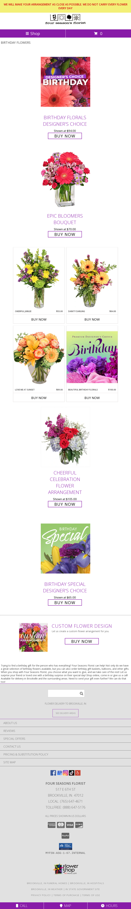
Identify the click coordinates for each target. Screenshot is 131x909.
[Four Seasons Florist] (65, 24)
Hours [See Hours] (109, 905)
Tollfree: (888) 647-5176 (65, 807)
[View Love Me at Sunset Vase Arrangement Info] (38, 357)
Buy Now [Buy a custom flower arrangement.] (81, 641)
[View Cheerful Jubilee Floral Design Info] (38, 278)
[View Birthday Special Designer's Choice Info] (65, 548)
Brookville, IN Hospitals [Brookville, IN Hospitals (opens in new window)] (87, 883)
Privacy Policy (41, 895)
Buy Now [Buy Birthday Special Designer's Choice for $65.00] (64, 602)
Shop (33, 33)
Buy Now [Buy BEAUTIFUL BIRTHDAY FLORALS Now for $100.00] (92, 398)
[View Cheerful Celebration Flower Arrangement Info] (65, 437)
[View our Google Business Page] (59, 774)
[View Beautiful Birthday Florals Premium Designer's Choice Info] (92, 357)
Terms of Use (91, 895)
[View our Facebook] (53, 774)
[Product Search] (66, 693)
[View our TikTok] (71, 774)
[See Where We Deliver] (65, 713)
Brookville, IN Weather (47, 889)
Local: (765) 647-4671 (65, 801)
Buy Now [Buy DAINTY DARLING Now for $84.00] (92, 319)
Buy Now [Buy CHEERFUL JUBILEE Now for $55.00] (39, 319)
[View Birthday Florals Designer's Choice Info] (65, 81)
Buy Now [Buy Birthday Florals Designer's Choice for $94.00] (64, 136)
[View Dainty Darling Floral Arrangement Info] (92, 278)
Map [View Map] (65, 905)
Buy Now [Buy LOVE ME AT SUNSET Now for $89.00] (39, 398)
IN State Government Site (83, 889)
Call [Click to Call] (21, 905)
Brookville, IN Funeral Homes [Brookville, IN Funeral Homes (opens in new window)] (47, 883)
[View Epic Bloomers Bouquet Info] (65, 180)
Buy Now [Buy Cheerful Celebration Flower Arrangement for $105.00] (64, 504)
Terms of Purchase (66, 895)
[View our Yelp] (78, 774)
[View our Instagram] (65, 774)
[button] (65, 846)
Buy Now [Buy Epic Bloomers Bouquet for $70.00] (64, 234)
